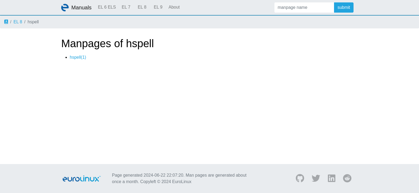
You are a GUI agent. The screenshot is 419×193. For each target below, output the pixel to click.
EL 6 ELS (107, 7)
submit (343, 7)
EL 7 (126, 7)
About (174, 7)
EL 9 (158, 7)
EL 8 (142, 7)
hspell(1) (78, 57)
